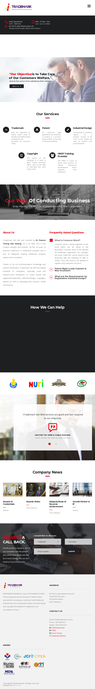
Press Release (31, 508)
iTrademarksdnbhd (58, 636)
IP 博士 (53, 630)
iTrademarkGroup (58, 628)
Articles (75, 510)
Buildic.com (17, 685)
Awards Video (33, 501)
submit (73, 551)
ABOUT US (16, 89)
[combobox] (47, 542)
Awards (6, 510)
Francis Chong (56, 633)
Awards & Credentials (8, 502)
